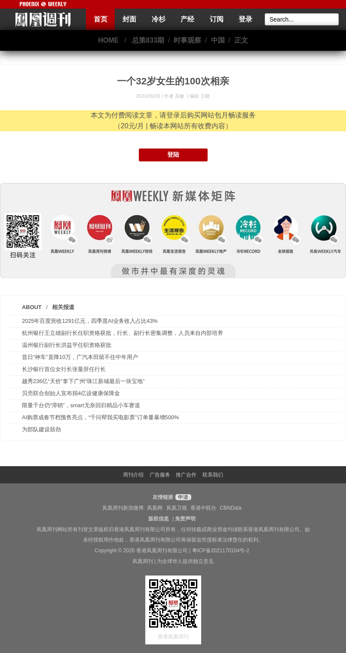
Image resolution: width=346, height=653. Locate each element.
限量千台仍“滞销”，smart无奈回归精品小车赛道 (81, 405)
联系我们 (212, 475)
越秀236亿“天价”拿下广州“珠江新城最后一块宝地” (83, 381)
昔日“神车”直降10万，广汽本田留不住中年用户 (80, 357)
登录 (245, 19)
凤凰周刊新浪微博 (123, 508)
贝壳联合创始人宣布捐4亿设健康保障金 (71, 393)
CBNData (231, 508)
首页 (100, 19)
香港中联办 (203, 508)
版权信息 (158, 519)
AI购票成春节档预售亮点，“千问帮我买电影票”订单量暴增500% (100, 417)
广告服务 (160, 475)
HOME (108, 40)
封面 (129, 19)
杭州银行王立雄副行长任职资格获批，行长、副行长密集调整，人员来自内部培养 (122, 333)
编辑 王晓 (200, 96)
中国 (218, 40)
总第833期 (148, 40)
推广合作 (186, 475)
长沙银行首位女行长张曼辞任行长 (64, 369)
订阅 (217, 19)
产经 (187, 19)
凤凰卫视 (176, 508)
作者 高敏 (175, 96)
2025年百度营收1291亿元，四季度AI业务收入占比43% (90, 321)
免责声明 (185, 519)
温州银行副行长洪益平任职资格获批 (66, 345)
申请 (182, 497)
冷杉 (158, 19)
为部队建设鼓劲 (41, 429)
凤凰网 (154, 508)
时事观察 (187, 40)
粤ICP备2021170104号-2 (220, 551)
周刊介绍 (133, 475)
